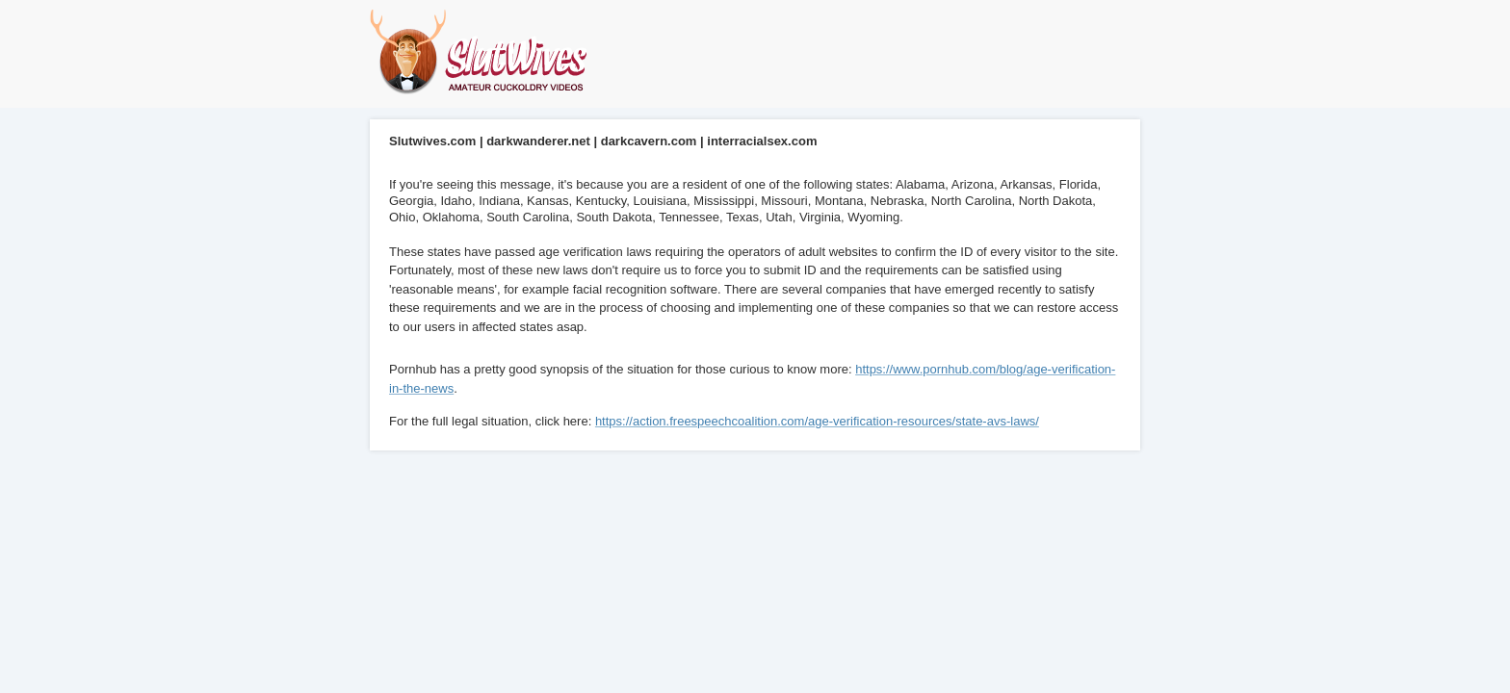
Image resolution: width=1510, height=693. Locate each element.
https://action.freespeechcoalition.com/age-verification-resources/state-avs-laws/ (817, 421)
